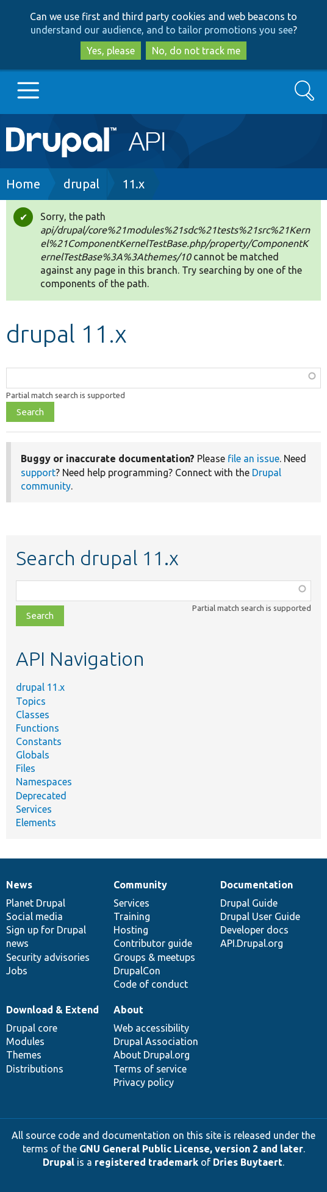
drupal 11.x (40, 687)
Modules (25, 1041)
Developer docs (254, 929)
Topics (31, 701)
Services (34, 809)
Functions (37, 728)
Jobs (16, 970)
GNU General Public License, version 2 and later (191, 1148)
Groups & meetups (154, 957)
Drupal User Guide (260, 916)
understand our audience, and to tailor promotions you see (162, 29)
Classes (32, 714)
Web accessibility (151, 1027)
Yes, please (111, 50)
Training (131, 916)
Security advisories (48, 957)
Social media (34, 916)
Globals (32, 754)
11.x (133, 184)
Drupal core (31, 1027)
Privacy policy (143, 1082)
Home (23, 184)
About (128, 1009)
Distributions (34, 1068)
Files (25, 768)
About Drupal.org (151, 1054)
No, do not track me (196, 50)
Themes (23, 1054)
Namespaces (44, 781)
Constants (39, 741)
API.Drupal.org (251, 943)
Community (140, 884)
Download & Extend (52, 1009)
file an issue (253, 458)
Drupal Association (155, 1041)
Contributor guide (152, 943)
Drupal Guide (249, 903)
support (38, 472)
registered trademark (146, 1162)
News (19, 884)
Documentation (256, 884)
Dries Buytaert (247, 1162)
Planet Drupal (35, 903)
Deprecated (41, 795)
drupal (81, 184)
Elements (36, 822)
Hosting (130, 929)
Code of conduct (150, 984)
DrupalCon (136, 970)
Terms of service (150, 1068)
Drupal (58, 1162)
